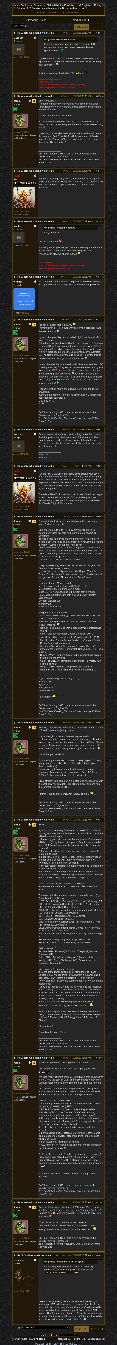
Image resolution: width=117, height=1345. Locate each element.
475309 (100, 1058)
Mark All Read (37, 1339)
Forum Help (79, 1339)
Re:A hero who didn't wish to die (35, 33)
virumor (66, 320)
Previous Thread (35, 20)
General (20, 8)
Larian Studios (21, 5)
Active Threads (71, 12)
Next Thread (81, 20)
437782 (100, 277)
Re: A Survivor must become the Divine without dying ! (48, 1255)
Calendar (54, 12)
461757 (100, 820)
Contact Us (64, 1339)
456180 (100, 466)
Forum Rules (20, 1339)
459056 (100, 516)
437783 (100, 320)
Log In (98, 5)
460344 (100, 723)
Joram (67, 33)
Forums (38, 5)
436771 (100, 33)
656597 (100, 1255)
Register (84, 5)
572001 (100, 1202)
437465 (100, 171)
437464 (100, 96)
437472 (100, 221)
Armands (66, 466)
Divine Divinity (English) (60, 5)
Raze (67, 516)
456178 (100, 429)
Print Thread (19, 26)
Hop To (20, 1328)
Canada (25, 214)
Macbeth (66, 96)
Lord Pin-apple (63, 1255)
